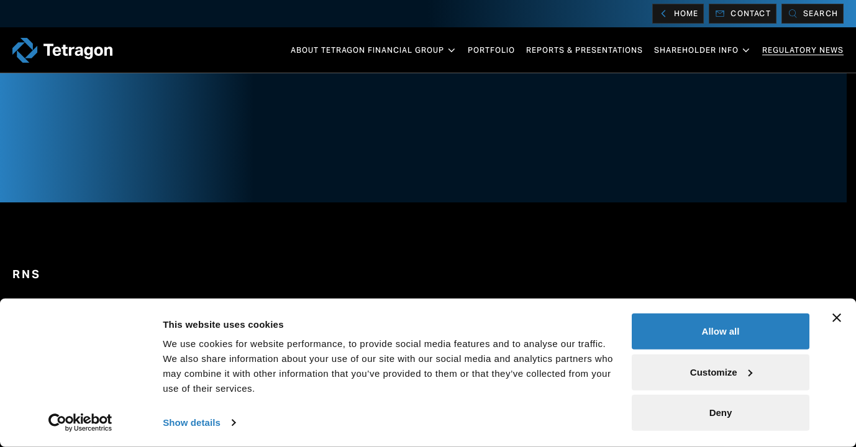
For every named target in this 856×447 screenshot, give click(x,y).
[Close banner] (836, 318)
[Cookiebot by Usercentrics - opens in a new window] (80, 422)
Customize (721, 371)
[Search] (812, 14)
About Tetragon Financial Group (374, 50)
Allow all (721, 331)
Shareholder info (702, 50)
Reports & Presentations (584, 50)
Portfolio (491, 50)
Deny (720, 412)
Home (678, 13)
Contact (742, 13)
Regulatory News (803, 50)
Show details (192, 422)
